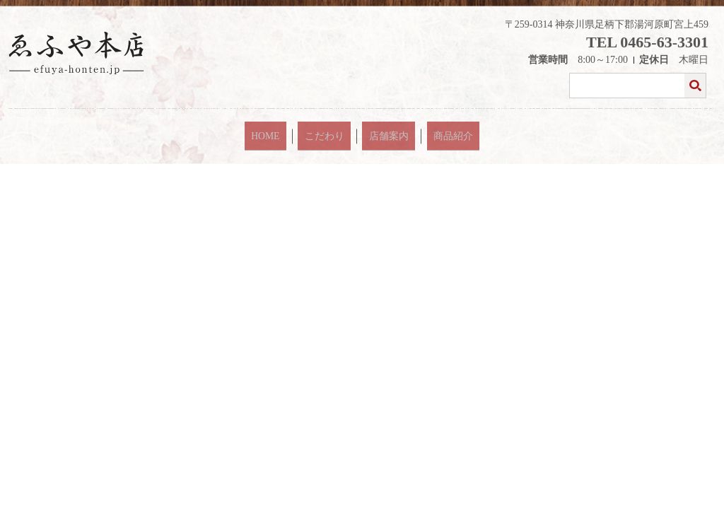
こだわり (333, 129)
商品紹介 (429, 129)
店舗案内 (381, 129)
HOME (289, 129)
